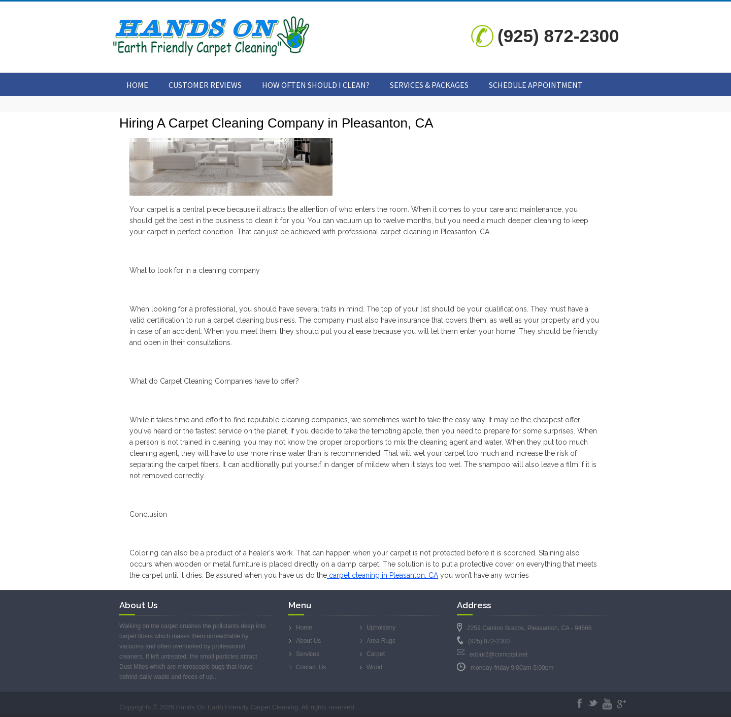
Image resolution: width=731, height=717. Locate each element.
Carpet (376, 654)
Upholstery (381, 627)
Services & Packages (429, 85)
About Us (308, 640)
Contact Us (311, 667)
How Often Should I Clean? (316, 85)
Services (307, 654)
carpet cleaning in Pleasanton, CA (382, 575)
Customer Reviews (205, 85)
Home (137, 85)
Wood (374, 667)
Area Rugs (381, 640)
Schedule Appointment (536, 85)
